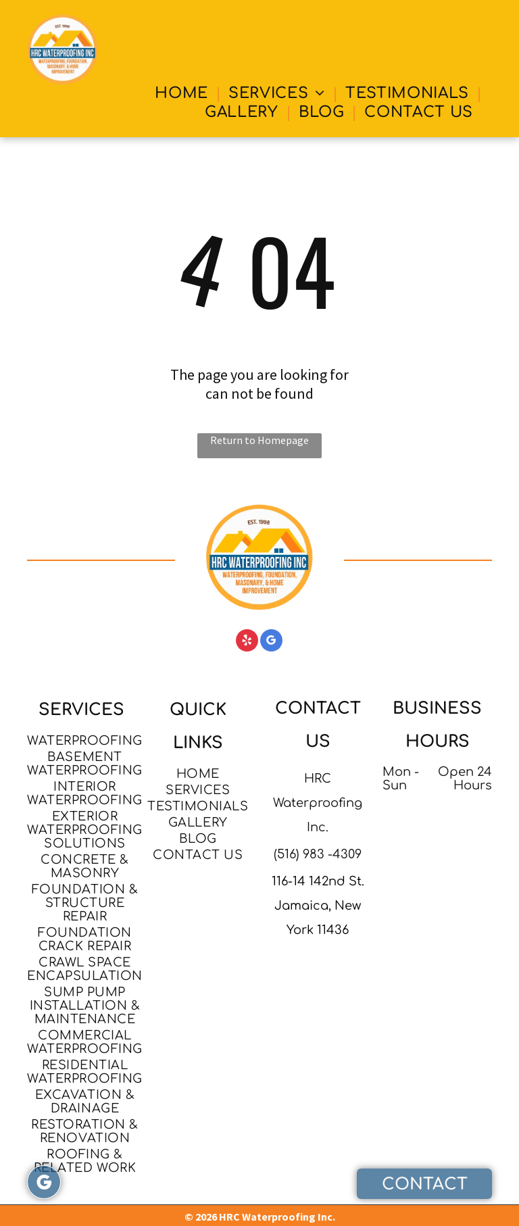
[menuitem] (183, 93)
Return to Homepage (259, 440)
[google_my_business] (271, 642)
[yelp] (247, 642)
